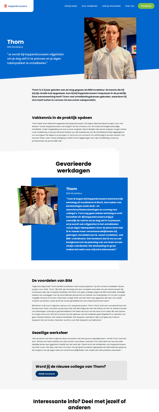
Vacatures (146, 6)
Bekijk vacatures (47, 374)
